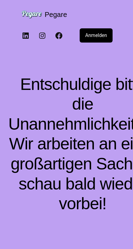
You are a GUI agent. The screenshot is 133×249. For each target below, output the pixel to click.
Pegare (56, 14)
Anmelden (96, 35)
